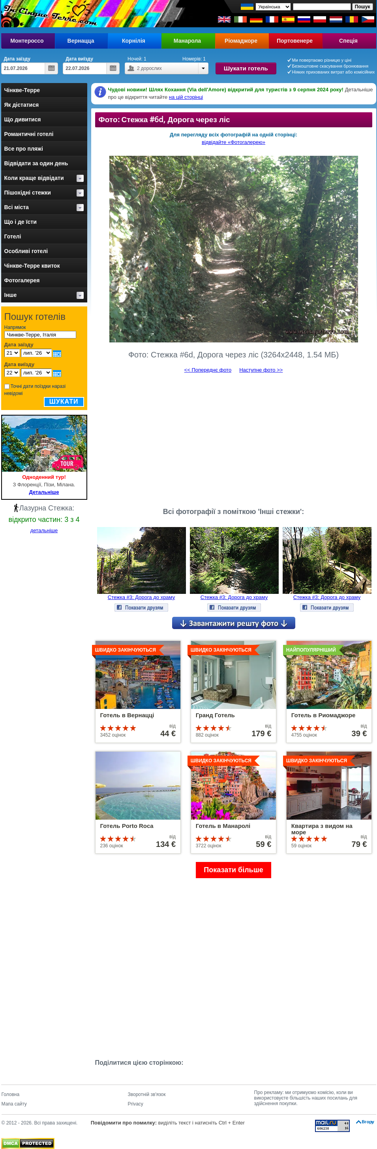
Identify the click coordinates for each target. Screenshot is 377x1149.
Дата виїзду (79, 59)
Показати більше (233, 870)
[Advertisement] (233, 437)
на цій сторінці (186, 97)
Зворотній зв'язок (147, 1094)
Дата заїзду (17, 59)
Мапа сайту (14, 1104)
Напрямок (15, 327)
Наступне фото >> (261, 370)
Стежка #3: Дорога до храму (141, 597)
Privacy (135, 1104)
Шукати (64, 401)
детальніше (44, 530)
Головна (11, 1094)
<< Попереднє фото (208, 370)
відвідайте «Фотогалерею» (233, 142)
